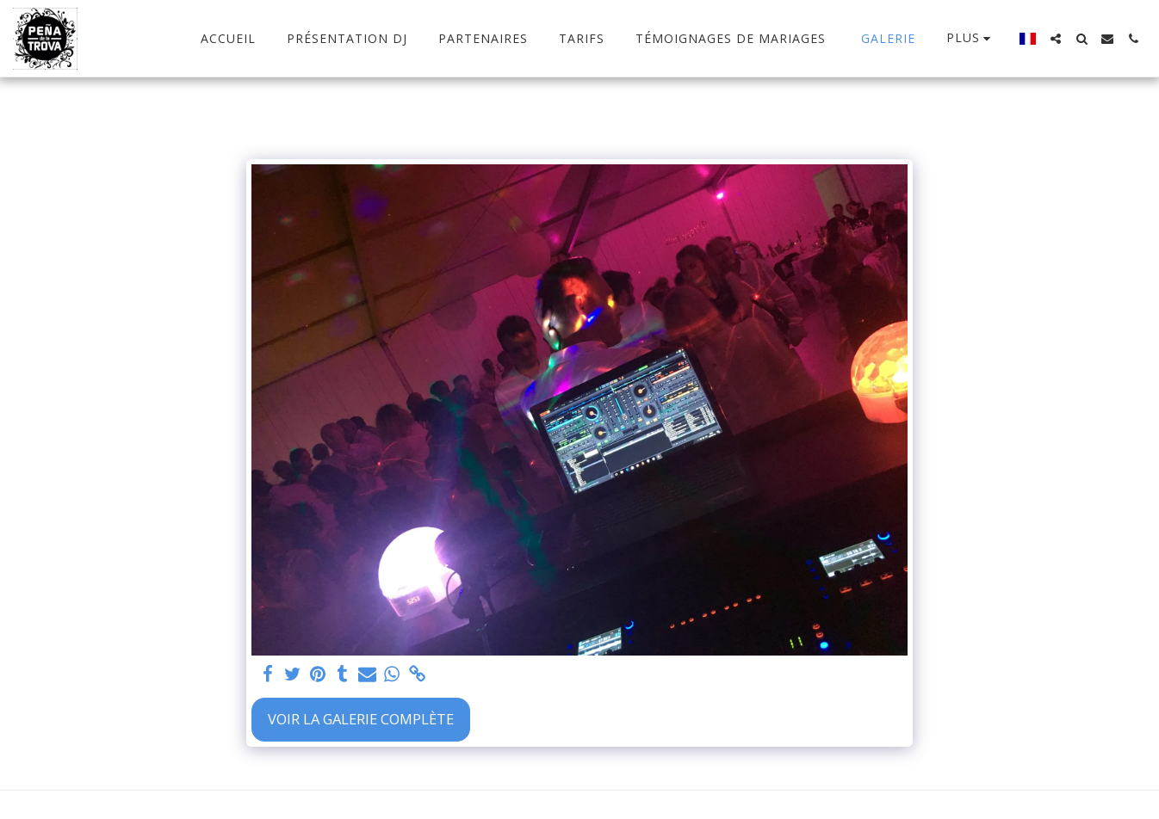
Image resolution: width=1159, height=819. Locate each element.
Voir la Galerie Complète (361, 719)
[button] (1056, 39)
